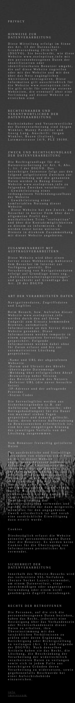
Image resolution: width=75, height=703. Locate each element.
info (12, 692)
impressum (17, 695)
